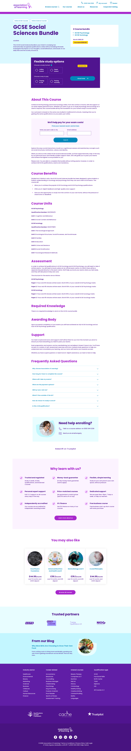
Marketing (26, 681)
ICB (95, 686)
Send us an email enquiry (72, 433)
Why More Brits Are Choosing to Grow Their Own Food (52, 647)
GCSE (96, 674)
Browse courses (51, 7)
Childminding (50, 684)
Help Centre (84, 745)
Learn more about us (65, 518)
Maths (73, 696)
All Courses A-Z (99, 690)
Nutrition (74, 679)
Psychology (50, 686)
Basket (113, 3)
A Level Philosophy (96, 569)
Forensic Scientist (52, 691)
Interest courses (77, 670)
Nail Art (73, 681)
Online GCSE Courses (21, 21)
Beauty (25, 679)
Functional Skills (99, 677)
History (73, 684)
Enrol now (81, 78)
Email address (72, 130)
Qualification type (101, 670)
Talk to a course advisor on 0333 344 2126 (78, 428)
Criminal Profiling (76, 693)
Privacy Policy (80, 743)
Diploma (97, 684)
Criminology (75, 686)
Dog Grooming (51, 689)
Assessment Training (53, 698)
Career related (51, 670)
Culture (25, 691)
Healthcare (26, 674)
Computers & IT (76, 677)
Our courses (67, 7)
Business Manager (52, 681)
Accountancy (50, 674)
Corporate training (110, 7)
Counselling (50, 679)
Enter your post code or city (49, 130)
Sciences (26, 684)
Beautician (49, 677)
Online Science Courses (39, 21)
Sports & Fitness (51, 696)
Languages (74, 698)
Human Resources (29, 693)
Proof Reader (50, 693)
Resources (94, 7)
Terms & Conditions (67, 743)
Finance (25, 696)
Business (26, 686)
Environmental (28, 677)
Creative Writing (76, 691)
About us (81, 7)
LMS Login (88, 743)
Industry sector (29, 670)
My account (101, 3)
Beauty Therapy (76, 674)
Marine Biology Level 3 (76, 569)
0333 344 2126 (87, 3)
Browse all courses (65, 592)
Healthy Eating (76, 689)
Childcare (26, 689)
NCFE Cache (98, 679)
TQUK (96, 681)
